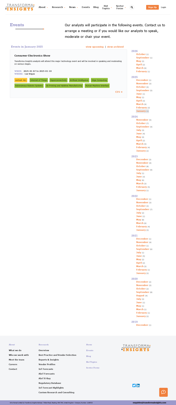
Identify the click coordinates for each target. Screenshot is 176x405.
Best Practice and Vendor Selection (57, 355)
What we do (15, 350)
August (140, 295)
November (142, 83)
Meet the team (16, 360)
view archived (115, 47)
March (139, 68)
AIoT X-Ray (45, 378)
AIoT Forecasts (47, 374)
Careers (13, 364)
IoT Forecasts (46, 369)
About (43, 7)
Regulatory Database (50, 383)
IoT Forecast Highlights (51, 388)
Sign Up (152, 7)
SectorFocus (121, 7)
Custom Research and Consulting (56, 392)
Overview (44, 350)
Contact (13, 369)
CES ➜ (119, 92)
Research (59, 7)
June (139, 94)
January (141, 111)
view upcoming (95, 47)
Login (163, 7)
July (138, 130)
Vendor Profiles (47, 364)
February (141, 71)
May (138, 61)
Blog (96, 7)
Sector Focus (93, 367)
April (139, 64)
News (73, 7)
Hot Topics (91, 362)
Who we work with (19, 355)
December (142, 80)
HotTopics (107, 7)
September (142, 57)
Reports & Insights (49, 360)
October (141, 54)
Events (86, 7)
